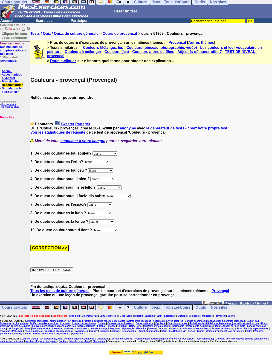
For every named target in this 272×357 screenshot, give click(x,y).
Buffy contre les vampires (44, 323)
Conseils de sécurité (121, 338)
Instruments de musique (199, 326)
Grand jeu (74, 316)
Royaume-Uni (81, 331)
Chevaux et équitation (84, 323)
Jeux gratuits (8, 104)
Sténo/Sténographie (148, 331)
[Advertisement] (14, 142)
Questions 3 (78, 333)
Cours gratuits (14, 307)
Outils (201, 307)
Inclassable (178, 326)
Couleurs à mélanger (83, 52)
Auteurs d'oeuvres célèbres (168, 321)
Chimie (101, 323)
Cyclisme (160, 323)
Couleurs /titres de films (153, 52)
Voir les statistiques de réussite (57, 132)
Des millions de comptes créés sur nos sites (13, 49)
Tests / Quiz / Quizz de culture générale (64, 33)
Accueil (6, 21)
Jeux (156, 307)
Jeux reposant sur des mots (229, 326)
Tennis (200, 331)
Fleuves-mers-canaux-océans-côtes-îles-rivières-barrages (63, 326)
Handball (122, 326)
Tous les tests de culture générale (60, 291)
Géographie (126, 316)
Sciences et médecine (201, 316)
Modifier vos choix (80, 341)
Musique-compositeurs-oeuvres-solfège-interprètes (92, 328)
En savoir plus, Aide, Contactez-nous (61, 338)
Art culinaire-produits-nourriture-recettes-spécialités (96, 321)
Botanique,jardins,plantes (14, 323)
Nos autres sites (10, 106)
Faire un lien (11, 92)
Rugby (94, 331)
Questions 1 (48, 333)
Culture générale (109, 316)
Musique (182, 316)
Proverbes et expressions (58, 331)
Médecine (141, 328)
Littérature (169, 316)
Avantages (8, 60)
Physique (5, 331)
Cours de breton (144, 323)
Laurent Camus (30, 338)
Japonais (150, 316)
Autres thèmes (201, 42)
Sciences (105, 331)
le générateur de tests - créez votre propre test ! (187, 128)
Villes (249, 331)
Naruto (152, 328)
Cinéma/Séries (90, 316)
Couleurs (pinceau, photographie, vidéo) (161, 48)
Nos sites (219, 307)
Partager (82, 124)
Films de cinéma (21, 326)
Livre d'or (8, 78)
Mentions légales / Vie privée (41, 341)
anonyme (128, 128)
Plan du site (10, 81)
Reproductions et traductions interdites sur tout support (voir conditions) (174, 338)
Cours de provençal (120, 33)
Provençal (177, 42)
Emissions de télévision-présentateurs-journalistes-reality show (224, 323)
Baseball (240, 321)
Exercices (44, 21)
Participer (79, 21)
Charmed (65, 323)
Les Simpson (14, 328)
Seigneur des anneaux (123, 331)
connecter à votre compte (83, 141)
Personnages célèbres (256, 328)
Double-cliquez (63, 61)
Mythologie (128, 328)
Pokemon (17, 331)
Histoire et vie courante (157, 326)
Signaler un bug (13, 88)
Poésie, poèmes (33, 331)
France (112, 326)
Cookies (63, 341)
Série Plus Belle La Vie (174, 331)
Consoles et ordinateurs (120, 323)
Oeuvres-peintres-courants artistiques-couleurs (184, 328)
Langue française (256, 326)
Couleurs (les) (116, 52)
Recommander (12, 85)
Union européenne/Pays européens (225, 331)
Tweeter (67, 124)
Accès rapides (12, 74)
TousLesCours (178, 307)
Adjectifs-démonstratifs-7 (199, 52)
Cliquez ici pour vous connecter (14, 35)
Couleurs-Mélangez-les (103, 48)
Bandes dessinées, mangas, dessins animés (209, 321)
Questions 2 (63, 333)
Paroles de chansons (223, 328)
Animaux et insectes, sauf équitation (46, 321)
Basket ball (253, 321)
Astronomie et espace (139, 321)
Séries (191, 331)
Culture (140, 307)
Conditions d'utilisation (95, 338)
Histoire (138, 316)
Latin (159, 316)
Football (101, 326)
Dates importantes (178, 323)
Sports (231, 316)
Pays (239, 328)
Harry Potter (135, 326)
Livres (27, 328)
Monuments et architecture (47, 328)
